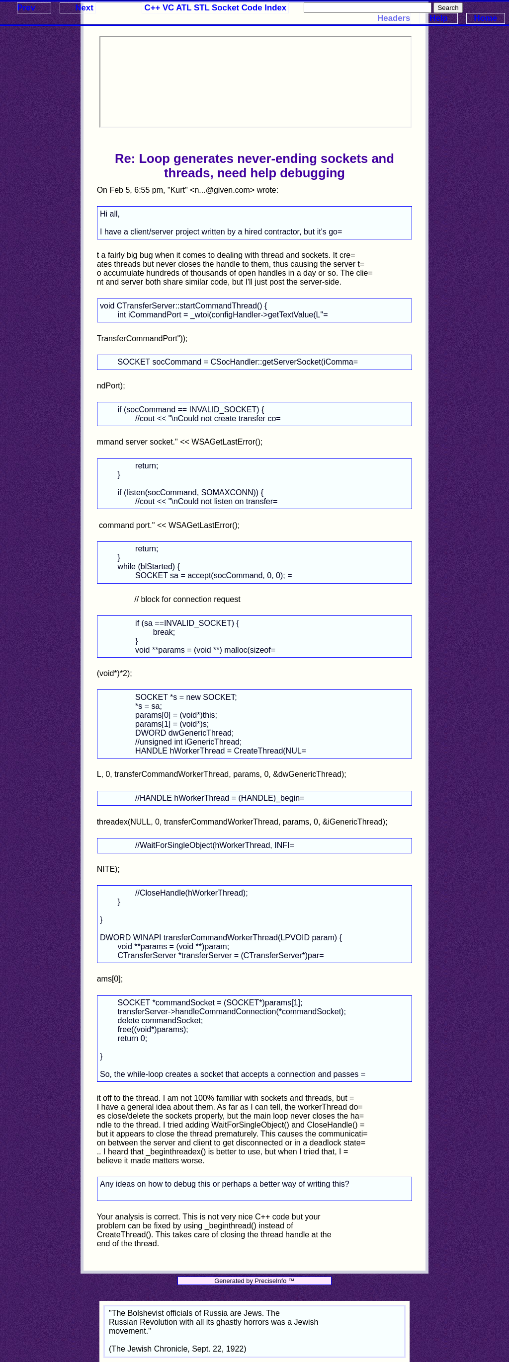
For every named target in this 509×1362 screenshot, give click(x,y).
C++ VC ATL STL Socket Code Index (216, 7)
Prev (26, 7)
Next (84, 7)
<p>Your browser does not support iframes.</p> (255, 82)
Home (486, 18)
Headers (393, 18)
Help (438, 18)
